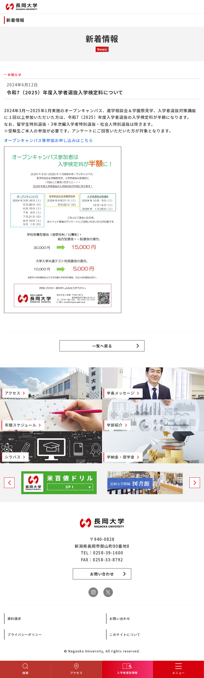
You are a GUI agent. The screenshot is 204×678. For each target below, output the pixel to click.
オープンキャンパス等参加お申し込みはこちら (48, 140)
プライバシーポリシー (24, 634)
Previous (9, 482)
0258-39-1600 (108, 552)
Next (194, 482)
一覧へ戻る (102, 345)
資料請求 (14, 618)
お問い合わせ (119, 618)
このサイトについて (125, 634)
